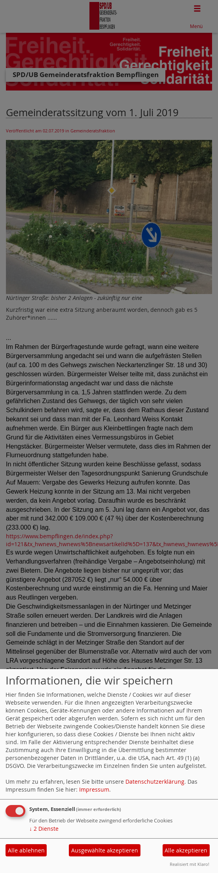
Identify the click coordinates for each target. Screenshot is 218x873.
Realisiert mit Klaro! (189, 864)
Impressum (94, 789)
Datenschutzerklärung (154, 781)
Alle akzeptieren (186, 850)
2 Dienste (44, 828)
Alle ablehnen (26, 850)
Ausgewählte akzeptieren (104, 850)
